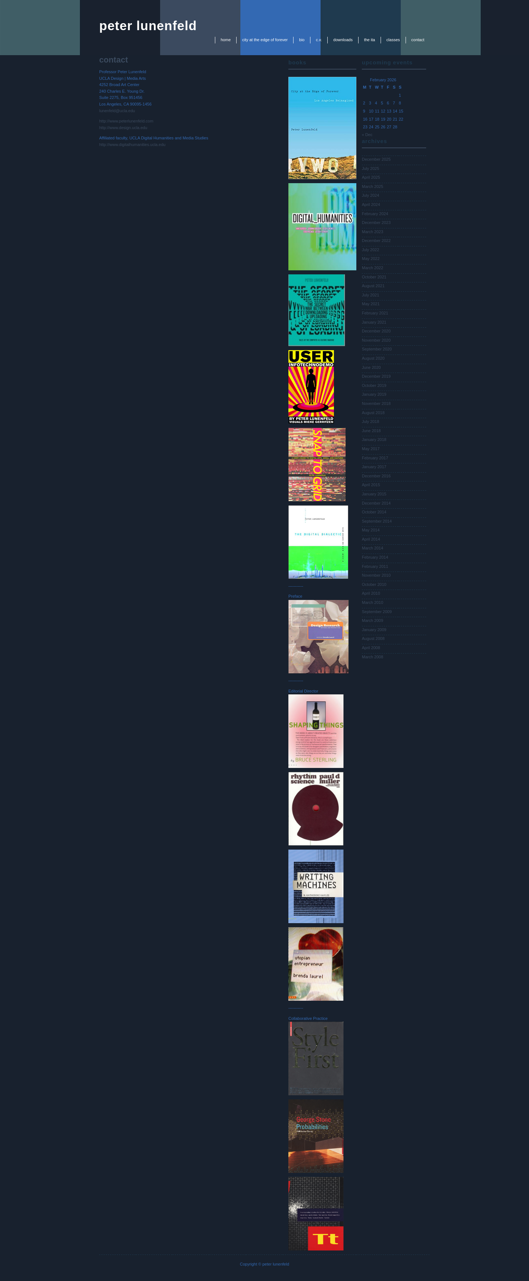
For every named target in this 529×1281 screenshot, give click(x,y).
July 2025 (370, 168)
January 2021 (374, 322)
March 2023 (372, 231)
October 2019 (374, 385)
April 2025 (371, 177)
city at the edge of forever (265, 40)
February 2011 (375, 566)
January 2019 (374, 394)
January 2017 (374, 467)
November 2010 (376, 575)
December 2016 (376, 476)
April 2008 (371, 647)
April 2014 (371, 539)
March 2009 (372, 620)
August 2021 (373, 286)
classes (393, 40)
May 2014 (370, 530)
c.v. (319, 40)
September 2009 (377, 611)
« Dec (367, 134)
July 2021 (370, 295)
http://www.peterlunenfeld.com (126, 121)
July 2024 (370, 195)
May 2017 (370, 448)
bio (302, 40)
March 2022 (372, 268)
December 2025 (376, 159)
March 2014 (372, 548)
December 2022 (376, 240)
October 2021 (374, 277)
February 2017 (375, 458)
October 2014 (374, 512)
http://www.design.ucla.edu (123, 127)
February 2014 (375, 557)
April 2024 (371, 204)
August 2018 (373, 412)
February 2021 (375, 313)
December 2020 (376, 331)
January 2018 (374, 439)
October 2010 (374, 584)
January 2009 (374, 629)
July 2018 (370, 421)
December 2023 (376, 222)
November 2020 (376, 340)
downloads (343, 40)
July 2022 (370, 250)
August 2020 (373, 358)
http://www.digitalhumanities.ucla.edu (132, 144)
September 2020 (377, 349)
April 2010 (371, 593)
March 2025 (372, 186)
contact (417, 40)
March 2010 (372, 602)
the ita (369, 40)
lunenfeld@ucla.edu (117, 110)
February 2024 (375, 213)
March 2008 (372, 657)
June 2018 (371, 430)
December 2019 (376, 376)
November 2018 (376, 403)
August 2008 (373, 638)
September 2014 (377, 521)
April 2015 (371, 485)
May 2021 (370, 304)
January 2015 (374, 494)
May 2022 (370, 258)
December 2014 (376, 503)
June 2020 (371, 367)
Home (226, 40)
